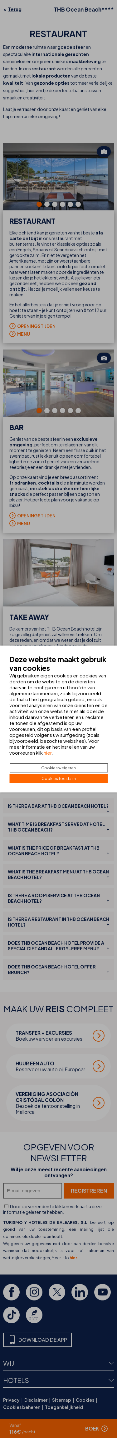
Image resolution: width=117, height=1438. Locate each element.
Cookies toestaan (58, 778)
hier (47, 753)
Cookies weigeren (58, 768)
